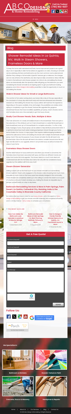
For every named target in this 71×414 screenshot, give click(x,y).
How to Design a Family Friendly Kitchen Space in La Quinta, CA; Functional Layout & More (55, 219)
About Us (23, 409)
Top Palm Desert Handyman (17, 330)
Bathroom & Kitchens (18, 373)
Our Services (35, 409)
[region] (35, 33)
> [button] (68, 32)
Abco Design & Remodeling (25, 87)
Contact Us (54, 409)
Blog (45, 409)
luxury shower (38, 196)
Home (13, 409)
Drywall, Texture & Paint (51, 373)
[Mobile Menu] (35, 19)
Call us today (26, 201)
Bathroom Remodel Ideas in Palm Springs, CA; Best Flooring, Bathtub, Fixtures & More (35, 218)
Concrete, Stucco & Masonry (17, 399)
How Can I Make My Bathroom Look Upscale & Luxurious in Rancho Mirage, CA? (15, 218)
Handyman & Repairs (51, 399)
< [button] (2, 32)
